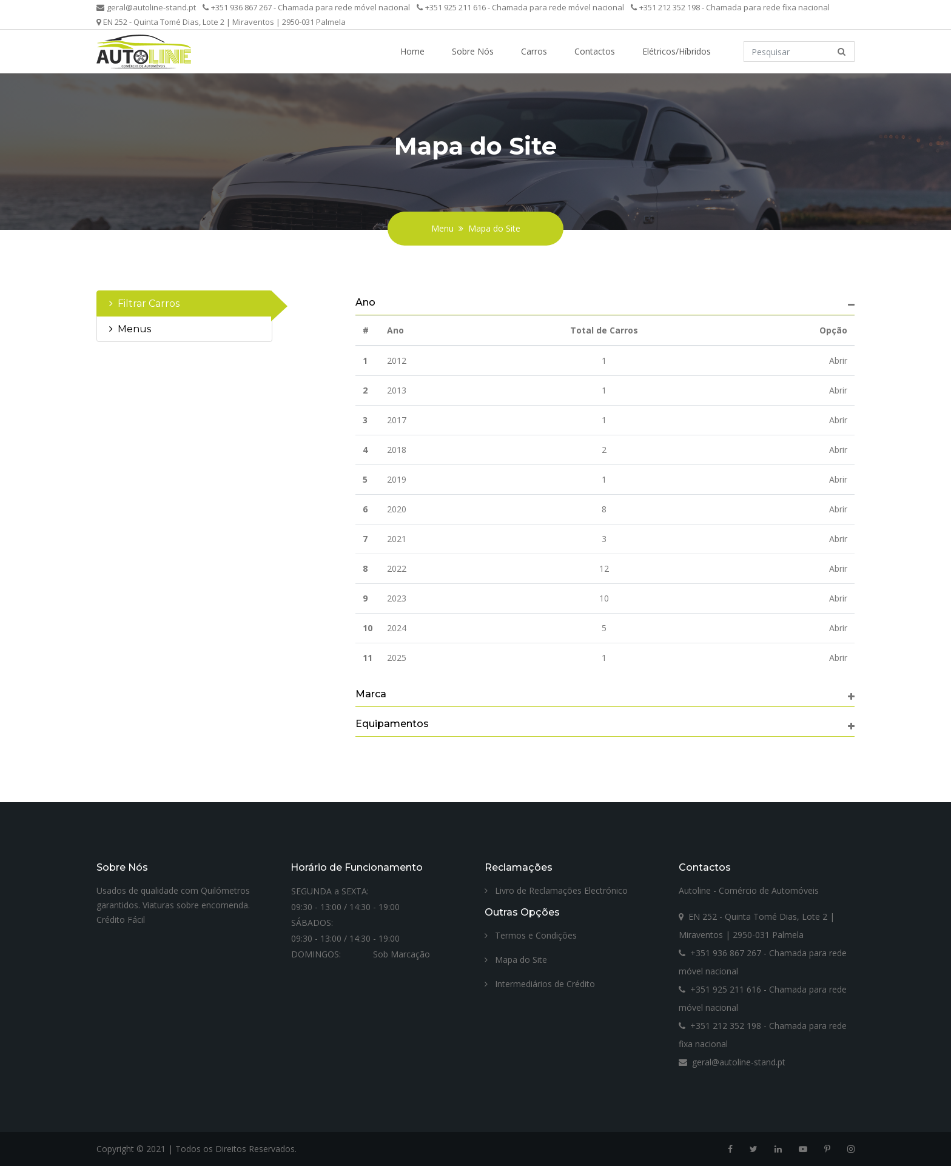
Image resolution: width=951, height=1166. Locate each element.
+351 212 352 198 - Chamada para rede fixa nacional (730, 7)
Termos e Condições (531, 935)
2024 (396, 628)
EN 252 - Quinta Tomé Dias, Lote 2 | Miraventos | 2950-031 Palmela (221, 21)
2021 (396, 538)
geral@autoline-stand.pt (146, 7)
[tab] (184, 303)
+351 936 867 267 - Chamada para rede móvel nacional (306, 7)
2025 (396, 657)
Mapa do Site (494, 228)
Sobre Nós (473, 51)
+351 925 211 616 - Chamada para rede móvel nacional (520, 7)
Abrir (838, 360)
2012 (396, 360)
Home (412, 51)
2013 (396, 390)
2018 (396, 449)
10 (604, 598)
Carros (534, 51)
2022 (396, 568)
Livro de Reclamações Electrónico (556, 890)
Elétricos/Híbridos (676, 51)
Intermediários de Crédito (540, 984)
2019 (396, 479)
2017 (396, 420)
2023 (396, 598)
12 (604, 568)
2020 (396, 509)
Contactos (594, 51)
